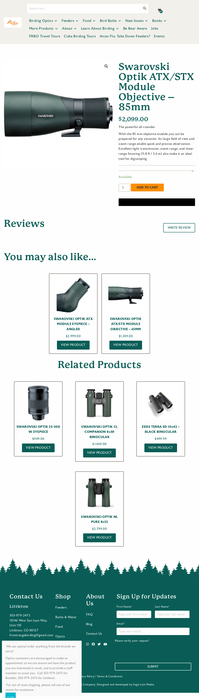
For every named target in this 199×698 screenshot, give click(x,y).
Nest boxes (136, 21)
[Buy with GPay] (157, 202)
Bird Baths (110, 21)
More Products (43, 29)
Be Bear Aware (135, 29)
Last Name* (172, 616)
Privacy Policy (85, 681)
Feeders (70, 21)
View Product (73, 345)
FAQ (89, 619)
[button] (106, 66)
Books (159, 21)
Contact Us (94, 639)
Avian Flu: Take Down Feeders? (125, 36)
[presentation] (144, 655)
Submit (153, 672)
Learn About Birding (100, 29)
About (69, 29)
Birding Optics (43, 21)
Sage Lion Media (143, 689)
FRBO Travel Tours (44, 36)
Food (89, 21)
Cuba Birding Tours (80, 36)
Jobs (154, 29)
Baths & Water (66, 622)
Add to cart (147, 187)
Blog (89, 629)
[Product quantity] (124, 188)
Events (159, 36)
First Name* (134, 616)
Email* (153, 634)
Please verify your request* (144, 654)
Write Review (179, 228)
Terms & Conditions (109, 681)
